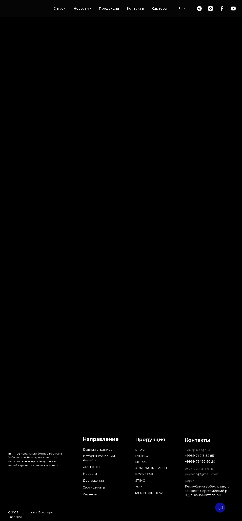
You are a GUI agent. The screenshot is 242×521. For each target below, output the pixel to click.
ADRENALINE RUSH (151, 468)
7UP (138, 487)
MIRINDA (142, 456)
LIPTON (141, 462)
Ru (180, 8)
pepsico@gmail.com (201, 474)
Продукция (109, 8)
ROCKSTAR (144, 474)
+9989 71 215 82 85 (199, 456)
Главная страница (97, 449)
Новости (81, 8)
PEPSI (140, 450)
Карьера (159, 8)
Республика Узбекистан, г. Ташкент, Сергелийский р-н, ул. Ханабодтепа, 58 (207, 490)
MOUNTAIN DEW (149, 493)
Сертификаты (94, 487)
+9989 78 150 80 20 (200, 461)
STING (140, 480)
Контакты (135, 8)
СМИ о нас (91, 467)
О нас (58, 8)
